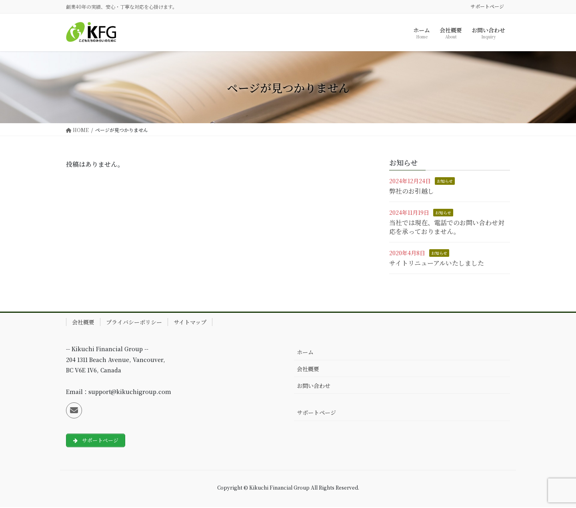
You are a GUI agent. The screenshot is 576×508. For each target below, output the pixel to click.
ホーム (305, 352)
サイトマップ (190, 322)
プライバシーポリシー (134, 322)
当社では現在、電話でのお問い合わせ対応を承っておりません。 (446, 227)
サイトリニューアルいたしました (436, 263)
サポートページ (487, 6)
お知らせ (445, 181)
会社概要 (83, 322)
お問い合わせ (313, 386)
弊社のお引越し (411, 191)
